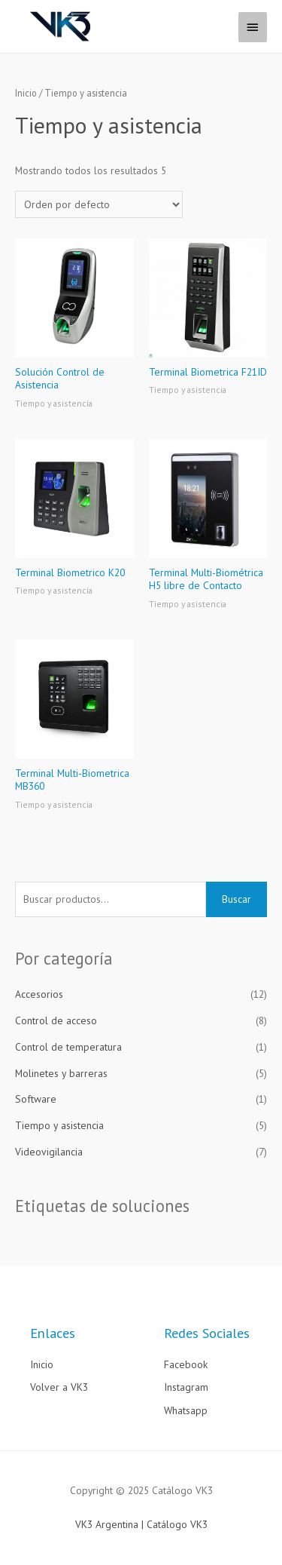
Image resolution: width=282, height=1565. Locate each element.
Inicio (26, 93)
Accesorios (39, 994)
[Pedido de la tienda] (99, 204)
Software (35, 1099)
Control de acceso (56, 1020)
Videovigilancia (49, 1151)
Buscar (236, 899)
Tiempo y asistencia (59, 1125)
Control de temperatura (68, 1047)
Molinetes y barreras (61, 1073)
